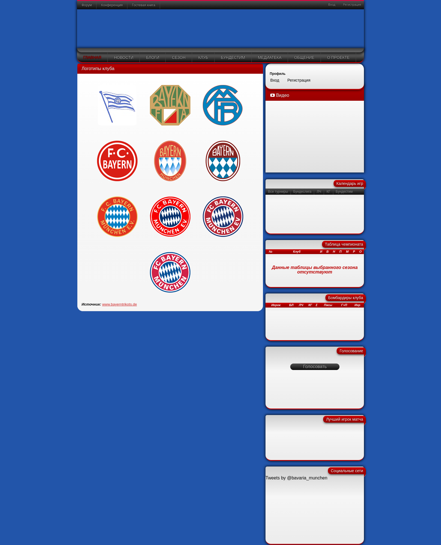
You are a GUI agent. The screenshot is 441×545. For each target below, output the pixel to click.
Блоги (152, 57)
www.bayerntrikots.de (119, 304)
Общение (304, 57)
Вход (331, 4)
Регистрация (351, 4)
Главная (92, 57)
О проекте (338, 57)
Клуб (203, 57)
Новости (123, 57)
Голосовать (315, 366)
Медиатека (270, 57)
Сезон (178, 57)
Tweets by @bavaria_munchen (296, 478)
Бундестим (233, 57)
